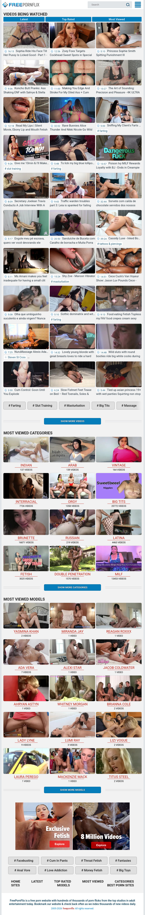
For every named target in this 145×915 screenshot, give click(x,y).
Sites (15, 885)
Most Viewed (117, 19)
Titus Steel (118, 763)
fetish (26, 561)
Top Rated (68, 19)
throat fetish (92, 860)
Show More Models (72, 789)
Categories (124, 881)
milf (118, 561)
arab (72, 452)
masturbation (61, 281)
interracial (26, 488)
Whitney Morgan (72, 691)
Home (20, 3)
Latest (24, 19)
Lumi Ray (72, 727)
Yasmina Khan (26, 618)
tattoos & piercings (110, 243)
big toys (124, 870)
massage (129, 405)
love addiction (56, 870)
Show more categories (72, 587)
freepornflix (68, 908)
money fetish (92, 870)
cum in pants (58, 860)
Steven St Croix (16, 357)
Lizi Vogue (118, 727)
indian (26, 452)
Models (63, 885)
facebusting (24, 860)
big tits (104, 405)
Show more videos (72, 421)
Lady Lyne (26, 727)
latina (118, 524)
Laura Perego (26, 763)
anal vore (23, 870)
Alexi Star (72, 654)
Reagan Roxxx (118, 618)
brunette (26, 524)
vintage (118, 452)
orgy (72, 488)
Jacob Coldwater (118, 654)
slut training (13, 168)
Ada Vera (26, 654)
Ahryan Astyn (26, 691)
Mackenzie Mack (72, 763)
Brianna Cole (118, 691)
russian (72, 524)
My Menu (138, 4)
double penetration (72, 561)
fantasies (124, 860)
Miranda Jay (72, 618)
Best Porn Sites (120, 885)
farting (103, 130)
